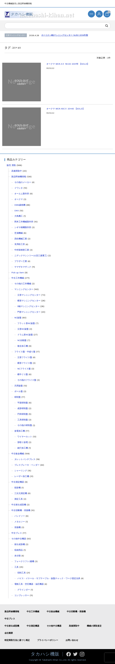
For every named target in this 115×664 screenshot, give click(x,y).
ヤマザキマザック (22, 267)
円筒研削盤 (22, 414)
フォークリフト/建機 (24, 561)
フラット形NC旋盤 (26, 323)
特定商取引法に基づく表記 (17, 640)
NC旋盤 (17, 317)
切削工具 (21, 572)
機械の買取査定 (94, 626)
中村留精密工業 (21, 250)
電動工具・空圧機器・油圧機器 (29, 584)
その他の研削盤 (24, 425)
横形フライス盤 (24, 363)
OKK (16, 210)
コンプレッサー (21, 595)
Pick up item (17, 272)
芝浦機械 (18, 233)
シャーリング (20, 470)
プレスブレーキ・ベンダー (27, 465)
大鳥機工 (18, 216)
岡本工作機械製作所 (23, 221)
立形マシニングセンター (28, 295)
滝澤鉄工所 (19, 244)
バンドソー (19, 516)
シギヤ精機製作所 (22, 227)
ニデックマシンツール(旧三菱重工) (30, 255)
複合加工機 (22, 346)
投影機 (17, 487)
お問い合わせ (72, 640)
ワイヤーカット (24, 436)
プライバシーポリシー (47, 640)
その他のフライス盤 (26, 380)
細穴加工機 (22, 448)
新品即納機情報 (18, 176)
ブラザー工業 (20, 261)
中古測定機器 (17, 482)
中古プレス (16, 533)
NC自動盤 (22, 340)
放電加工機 (19, 431)
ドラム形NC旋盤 (25, 334)
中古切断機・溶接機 (20, 510)
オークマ (18, 199)
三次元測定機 (20, 493)
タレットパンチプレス (24, 459)
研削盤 (17, 397)
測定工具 (18, 499)
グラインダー (23, 589)
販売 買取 (11, 165)
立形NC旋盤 (23, 329)
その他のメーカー (22, 182)
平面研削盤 (22, 402)
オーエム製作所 (21, 193)
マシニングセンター (23, 289)
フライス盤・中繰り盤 (24, 351)
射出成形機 (19, 544)
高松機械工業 (20, 238)
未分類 (17, 555)
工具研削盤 (22, 419)
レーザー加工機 (21, 476)
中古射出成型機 (18, 504)
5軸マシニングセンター (28, 306)
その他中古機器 (18, 538)
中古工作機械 (17, 278)
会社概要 (8, 633)
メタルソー (19, 521)
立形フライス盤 (24, 357)
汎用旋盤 (18, 385)
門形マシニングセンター (28, 312)
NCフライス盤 (24, 368)
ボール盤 (18, 391)
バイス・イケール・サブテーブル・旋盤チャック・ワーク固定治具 (48, 578)
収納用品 (18, 550)
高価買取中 (16, 171)
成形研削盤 (22, 408)
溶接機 (17, 527)
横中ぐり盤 (22, 374)
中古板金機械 (17, 453)
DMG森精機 (19, 205)
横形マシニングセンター (28, 300)
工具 (16, 567)
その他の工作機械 (22, 283)
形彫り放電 (22, 442)
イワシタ (18, 188)
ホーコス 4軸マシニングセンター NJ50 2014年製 (64, 35)
